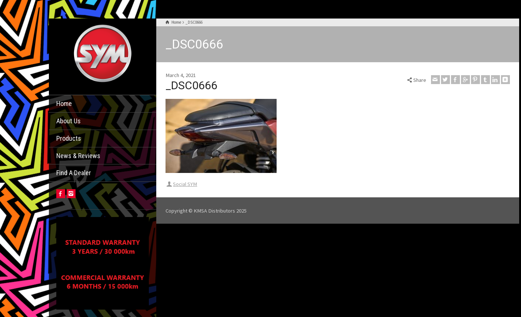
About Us (68, 121)
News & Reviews (78, 156)
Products (68, 138)
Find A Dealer (73, 173)
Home (64, 103)
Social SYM (185, 184)
